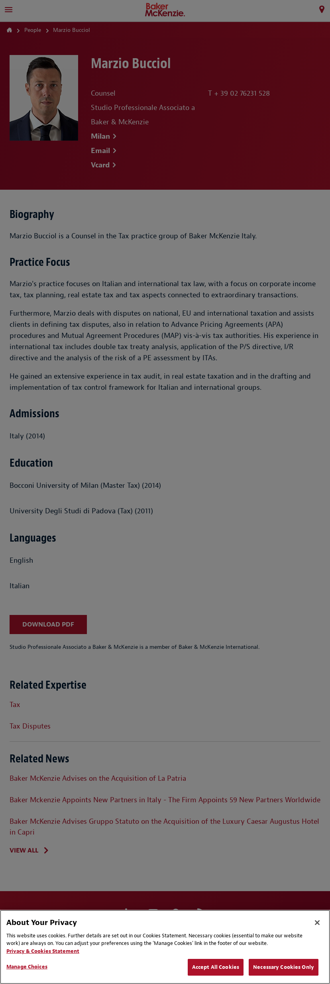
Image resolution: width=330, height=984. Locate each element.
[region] (165, 947)
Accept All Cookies (215, 967)
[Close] (317, 922)
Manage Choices (26, 966)
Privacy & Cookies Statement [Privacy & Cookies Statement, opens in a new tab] (42, 951)
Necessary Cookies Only (283, 967)
